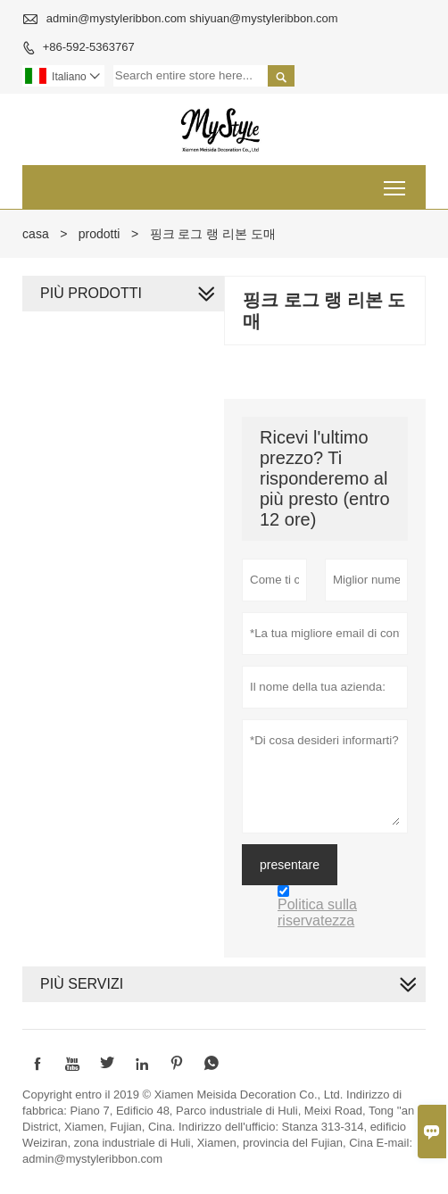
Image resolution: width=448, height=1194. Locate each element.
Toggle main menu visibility (396, 181)
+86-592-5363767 (89, 47)
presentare (289, 865)
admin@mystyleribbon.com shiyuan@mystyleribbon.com (192, 18)
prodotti (99, 234)
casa (35, 234)
